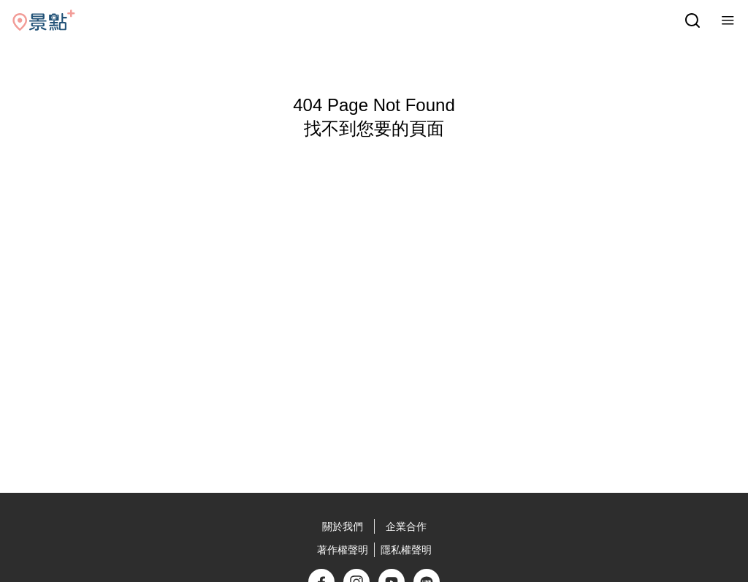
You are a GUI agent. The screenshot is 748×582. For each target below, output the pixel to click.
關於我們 (342, 526)
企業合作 (406, 526)
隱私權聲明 (406, 550)
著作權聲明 (342, 550)
